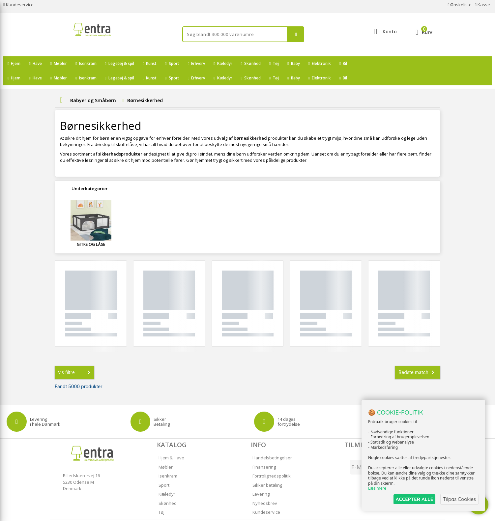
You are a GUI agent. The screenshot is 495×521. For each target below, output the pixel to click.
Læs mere (377, 488)
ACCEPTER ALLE (414, 499)
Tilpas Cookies (459, 499)
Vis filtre (75, 358)
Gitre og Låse (91, 230)
